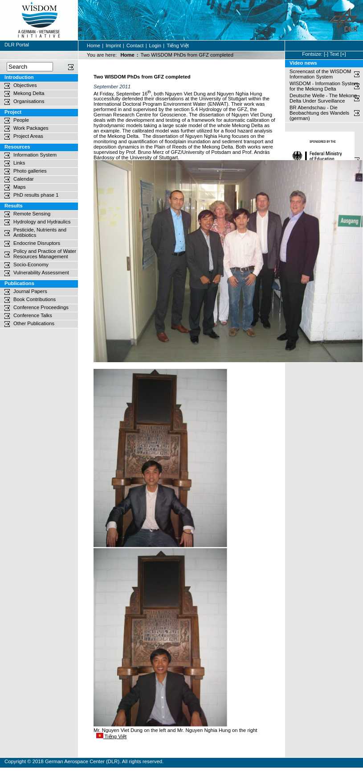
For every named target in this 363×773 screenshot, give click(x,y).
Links (19, 162)
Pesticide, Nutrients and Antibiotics (39, 232)
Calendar (23, 179)
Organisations (29, 101)
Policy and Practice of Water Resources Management (44, 253)
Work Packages (31, 128)
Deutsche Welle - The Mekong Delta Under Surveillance (323, 98)
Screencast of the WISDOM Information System (320, 74)
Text (334, 54)
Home (93, 45)
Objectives (25, 85)
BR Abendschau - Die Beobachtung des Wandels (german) (320, 113)
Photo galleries (30, 171)
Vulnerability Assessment (41, 272)
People (21, 120)
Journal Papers (30, 291)
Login (155, 45)
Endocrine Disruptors (36, 243)
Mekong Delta (29, 93)
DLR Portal (16, 44)
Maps (19, 187)
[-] (326, 54)
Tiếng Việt (178, 45)
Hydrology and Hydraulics (41, 221)
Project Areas (28, 136)
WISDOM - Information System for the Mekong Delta (324, 86)
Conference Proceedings (41, 307)
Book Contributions (34, 299)
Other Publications (33, 323)
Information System (35, 154)
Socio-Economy (31, 264)
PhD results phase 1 (35, 195)
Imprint (113, 45)
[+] (343, 54)
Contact (135, 45)
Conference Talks (32, 315)
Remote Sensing (31, 213)
